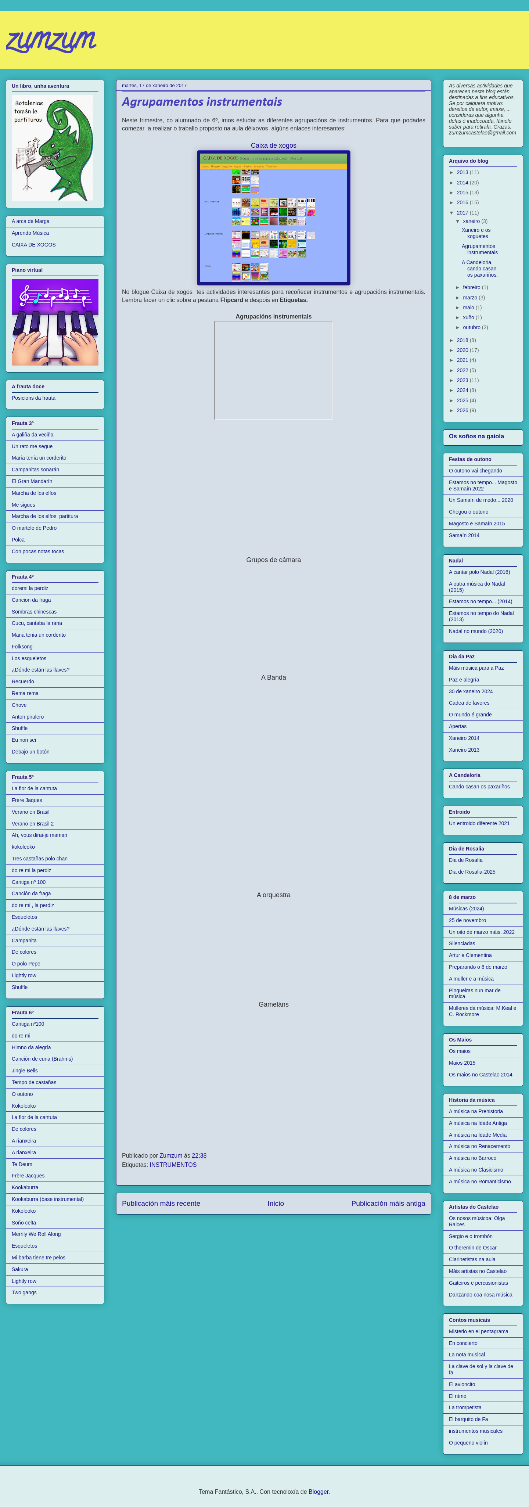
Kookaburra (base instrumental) (48, 1199)
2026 (463, 410)
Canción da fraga (31, 893)
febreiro (472, 287)
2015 (463, 192)
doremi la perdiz (30, 588)
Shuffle (20, 728)
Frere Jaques (27, 800)
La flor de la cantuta (34, 788)
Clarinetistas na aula (472, 1259)
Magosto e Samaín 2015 (477, 523)
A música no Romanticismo (480, 1181)
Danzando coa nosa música (480, 1295)
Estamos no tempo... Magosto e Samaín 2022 (483, 485)
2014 (463, 183)
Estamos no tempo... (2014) (480, 601)
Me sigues (23, 505)
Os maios (460, 1051)
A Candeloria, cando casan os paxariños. (480, 268)
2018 (463, 340)
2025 (463, 400)
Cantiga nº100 (28, 1024)
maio (469, 307)
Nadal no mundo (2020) (476, 631)
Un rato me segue (32, 446)
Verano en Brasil (31, 812)
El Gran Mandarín (32, 481)
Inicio (275, 1203)
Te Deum (22, 1164)
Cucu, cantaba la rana (37, 623)
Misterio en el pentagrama (478, 1331)
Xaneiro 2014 (464, 738)
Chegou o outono (468, 512)
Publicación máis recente (161, 1203)
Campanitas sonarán (35, 469)
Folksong (22, 647)
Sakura (20, 1269)
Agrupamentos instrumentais (480, 249)
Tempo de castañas (34, 1082)
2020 (463, 350)
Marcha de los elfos (34, 493)
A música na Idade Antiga (478, 1123)
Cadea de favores (469, 703)
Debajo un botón (31, 752)
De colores (24, 952)
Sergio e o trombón (471, 1236)
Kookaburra (25, 1187)
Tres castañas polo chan (40, 859)
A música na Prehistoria (476, 1111)
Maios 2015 (462, 1063)
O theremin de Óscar (473, 1248)
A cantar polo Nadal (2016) (479, 572)
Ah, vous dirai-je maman (39, 835)
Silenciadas (462, 943)
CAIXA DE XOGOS (34, 245)
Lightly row (24, 975)
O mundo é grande (470, 714)
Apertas (458, 726)
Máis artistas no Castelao (478, 1271)
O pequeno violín (468, 1443)
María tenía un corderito (39, 458)
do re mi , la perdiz (33, 905)
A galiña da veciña (33, 435)
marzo (471, 298)
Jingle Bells (25, 1070)
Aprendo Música (30, 233)
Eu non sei (24, 740)
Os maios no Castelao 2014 (480, 1075)
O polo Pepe (26, 964)
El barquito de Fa (468, 1419)
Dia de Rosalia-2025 (472, 872)
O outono (22, 1094)
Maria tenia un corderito (39, 635)
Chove (19, 705)
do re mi (21, 1036)
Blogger (318, 1492)
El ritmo (457, 1396)
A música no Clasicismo (476, 1170)
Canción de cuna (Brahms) (42, 1059)
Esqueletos (24, 917)
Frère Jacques (28, 1176)
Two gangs (24, 1292)
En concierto (463, 1343)
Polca (18, 540)
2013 (463, 172)
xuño (469, 317)
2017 (463, 213)
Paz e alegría (464, 680)
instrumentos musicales (476, 1431)
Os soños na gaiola (476, 436)
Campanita (24, 940)
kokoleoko (23, 847)
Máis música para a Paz (476, 668)
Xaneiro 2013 (464, 750)
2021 (463, 360)
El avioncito (462, 1384)
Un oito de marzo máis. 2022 (482, 932)
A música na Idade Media (478, 1135)
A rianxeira (24, 1141)
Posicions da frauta (33, 398)
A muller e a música (471, 979)
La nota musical (467, 1354)
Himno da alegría (31, 1047)
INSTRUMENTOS (173, 1165)
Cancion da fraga (31, 600)
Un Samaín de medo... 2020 (481, 500)
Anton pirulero (28, 717)
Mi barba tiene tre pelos (38, 1257)
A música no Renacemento (479, 1146)
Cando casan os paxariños (479, 787)
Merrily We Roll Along (36, 1234)
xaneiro (472, 221)
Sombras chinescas (34, 612)
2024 (463, 390)
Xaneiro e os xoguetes (476, 233)
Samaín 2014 (464, 535)
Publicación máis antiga (388, 1203)
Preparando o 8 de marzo (478, 967)
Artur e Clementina (470, 955)
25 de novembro (467, 920)
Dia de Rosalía (466, 860)
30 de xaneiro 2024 (471, 691)
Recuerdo (23, 681)
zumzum (50, 42)
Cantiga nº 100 (29, 882)
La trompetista (465, 1407)
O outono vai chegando (475, 471)
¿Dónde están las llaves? (40, 670)
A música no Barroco (472, 1158)
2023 (463, 380)
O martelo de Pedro (34, 528)
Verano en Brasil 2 (33, 824)
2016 (463, 202)
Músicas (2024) (466, 908)
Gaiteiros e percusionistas (478, 1283)
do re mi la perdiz (31, 870)
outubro (472, 327)
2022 (463, 370)
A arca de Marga (31, 221)
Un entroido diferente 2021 (479, 823)
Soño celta (24, 1223)
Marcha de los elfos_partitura (45, 516)
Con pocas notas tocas (38, 551)
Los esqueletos (29, 658)
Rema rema (25, 693)
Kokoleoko (24, 1106)
